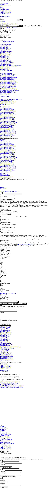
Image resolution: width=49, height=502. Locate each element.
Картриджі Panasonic (6, 333)
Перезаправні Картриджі (7, 349)
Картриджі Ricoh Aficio (6, 345)
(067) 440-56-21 (4, 24)
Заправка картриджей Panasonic (8, 82)
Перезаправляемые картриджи (8, 66)
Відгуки (2, 8)
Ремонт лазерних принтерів (7, 123)
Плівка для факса (5, 350)
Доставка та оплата (5, 5)
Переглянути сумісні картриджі (8, 191)
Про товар (4, 304)
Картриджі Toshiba (5, 342)
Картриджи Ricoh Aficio (6, 63)
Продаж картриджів (5, 44)
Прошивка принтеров (6, 126)
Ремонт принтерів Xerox (6, 112)
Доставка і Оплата (5, 434)
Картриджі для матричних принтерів (10, 348)
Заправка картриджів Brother (8, 78)
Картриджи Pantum (5, 64)
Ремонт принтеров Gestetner (8, 131)
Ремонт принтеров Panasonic (8, 114)
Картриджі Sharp (4, 341)
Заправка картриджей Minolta (8, 85)
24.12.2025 (3, 384)
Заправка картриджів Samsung (8, 77)
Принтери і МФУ (5, 96)
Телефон (2, 195)
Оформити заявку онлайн (7, 361)
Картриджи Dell (4, 56)
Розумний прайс (4, 9)
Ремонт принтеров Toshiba (7, 120)
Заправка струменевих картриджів (9, 90)
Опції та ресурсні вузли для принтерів (10, 99)
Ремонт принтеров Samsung (7, 111)
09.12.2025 (3, 385)
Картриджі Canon (5, 46)
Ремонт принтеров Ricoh (7, 118)
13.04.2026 (3, 383)
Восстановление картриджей (8, 86)
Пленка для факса (5, 68)
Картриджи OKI (4, 69)
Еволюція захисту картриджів (14, 388)
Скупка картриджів (5, 438)
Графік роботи (4, 428)
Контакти (2, 4)
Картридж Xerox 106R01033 (8, 294)
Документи (3, 430)
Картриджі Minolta (5, 337)
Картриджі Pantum (5, 346)
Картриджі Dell (4, 339)
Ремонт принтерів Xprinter (7, 135)
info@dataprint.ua (4, 16)
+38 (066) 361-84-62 (5, 12)
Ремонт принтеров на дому (7, 125)
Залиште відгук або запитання (8, 320)
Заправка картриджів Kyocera (8, 81)
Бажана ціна (3, 484)
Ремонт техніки (4, 174)
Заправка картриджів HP (7, 75)
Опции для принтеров (6, 100)
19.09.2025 (3, 388)
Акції (15, 304)
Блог (1, 7)
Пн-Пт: (2, 32)
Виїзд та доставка (5, 443)
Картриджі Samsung (5, 48)
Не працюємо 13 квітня (12, 383)
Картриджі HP (4, 47)
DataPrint (2, 173)
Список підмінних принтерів (25, 244)
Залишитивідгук (3, 140)
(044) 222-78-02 (13, 24)
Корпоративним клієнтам (7, 444)
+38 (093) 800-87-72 (5, 13)
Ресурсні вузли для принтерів (8, 101)
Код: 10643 (3, 188)
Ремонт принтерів (5, 107)
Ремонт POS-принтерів (6, 134)
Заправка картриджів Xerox (7, 79)
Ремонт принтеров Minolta (7, 121)
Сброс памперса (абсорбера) (8, 133)
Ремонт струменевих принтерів (8, 122)
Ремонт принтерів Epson (6, 116)
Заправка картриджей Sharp (7, 83)
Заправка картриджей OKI (7, 91)
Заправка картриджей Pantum (8, 87)
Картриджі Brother (5, 336)
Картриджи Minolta (5, 55)
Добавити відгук (5, 325)
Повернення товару (5, 435)
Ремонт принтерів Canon (7, 109)
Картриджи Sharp (5, 59)
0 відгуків (2, 187)
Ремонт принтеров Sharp (7, 127)
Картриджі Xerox (5, 50)
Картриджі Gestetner (5, 344)
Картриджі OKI (4, 352)
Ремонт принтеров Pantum (7, 130)
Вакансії (2, 431)
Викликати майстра (6, 200)
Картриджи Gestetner (6, 61)
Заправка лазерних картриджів (8, 88)
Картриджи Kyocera (5, 52)
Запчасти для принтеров (6, 103)
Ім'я (1, 193)
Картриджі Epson (5, 340)
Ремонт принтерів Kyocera (7, 117)
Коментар (2, 465)
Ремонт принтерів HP (6, 108)
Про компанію (4, 3)
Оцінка (2, 312)
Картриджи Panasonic (6, 51)
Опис (10, 304)
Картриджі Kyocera (5, 335)
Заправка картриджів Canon (7, 74)
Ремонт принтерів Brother (7, 113)
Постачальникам (4, 436)
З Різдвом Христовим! (12, 384)
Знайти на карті (4, 365)
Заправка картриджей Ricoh (7, 92)
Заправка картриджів (6, 73)
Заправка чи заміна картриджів (14, 387)
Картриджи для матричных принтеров (10, 65)
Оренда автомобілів (11, 385)
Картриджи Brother (5, 53)
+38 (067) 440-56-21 (5, 11)
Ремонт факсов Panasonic (7, 129)
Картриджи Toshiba (5, 60)
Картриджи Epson (5, 57)
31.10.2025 (3, 387)
